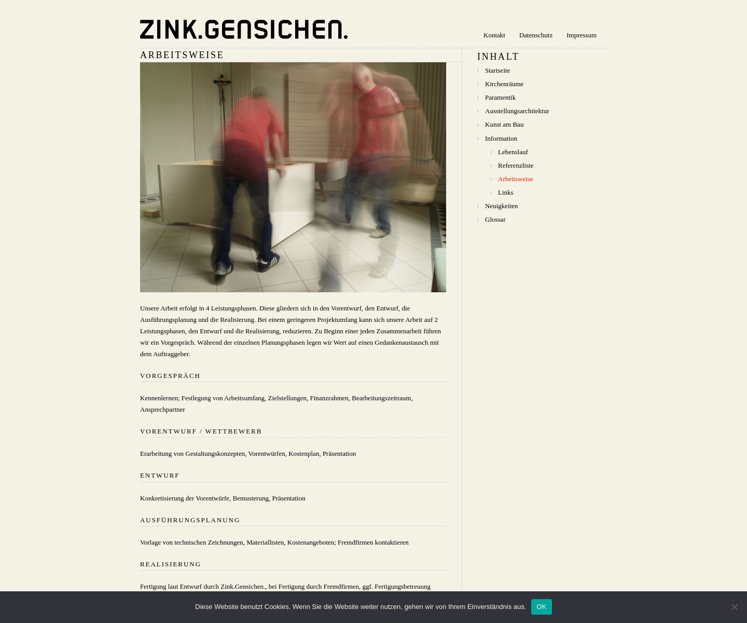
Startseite (497, 70)
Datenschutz (535, 35)
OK (541, 607)
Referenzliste (516, 165)
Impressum (581, 35)
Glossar (495, 219)
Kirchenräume (504, 84)
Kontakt (494, 35)
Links (506, 192)
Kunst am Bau (504, 124)
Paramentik (500, 97)
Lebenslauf (513, 152)
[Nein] (734, 607)
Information (501, 138)
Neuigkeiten (501, 206)
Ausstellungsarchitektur (517, 111)
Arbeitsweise (515, 179)
